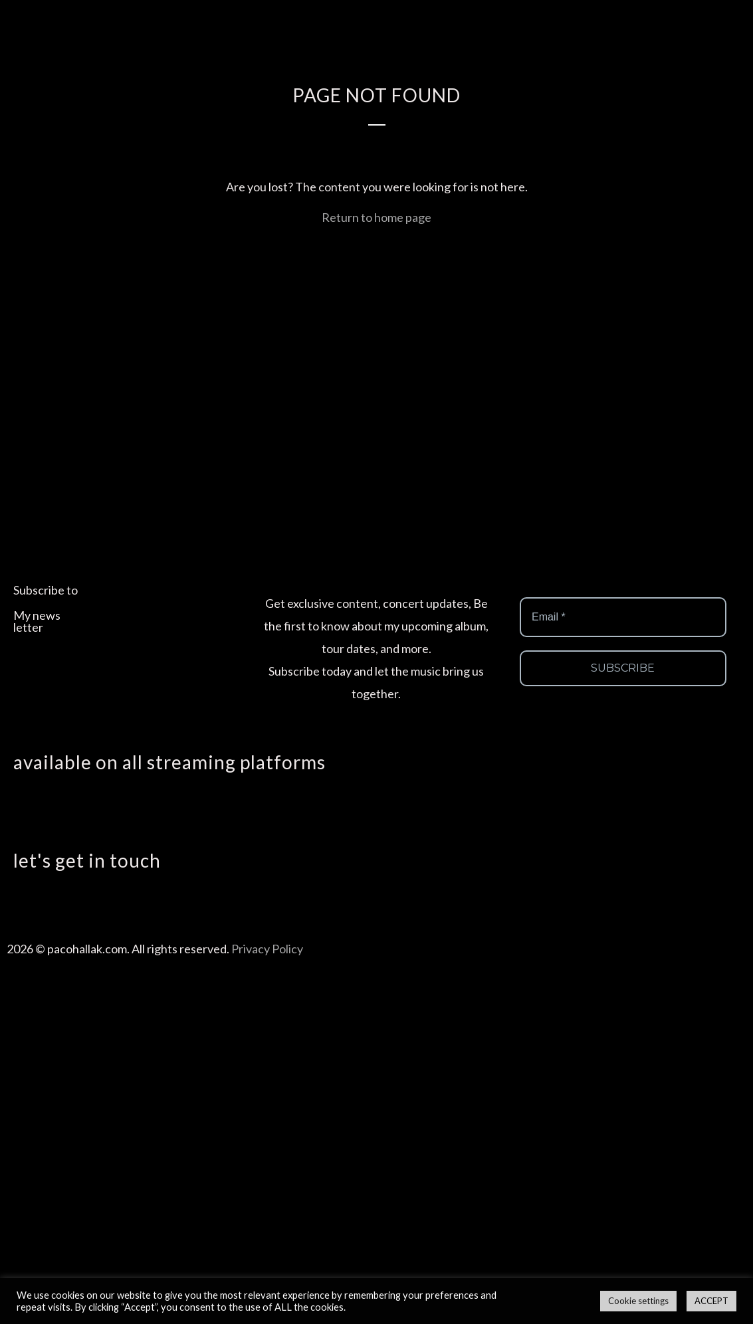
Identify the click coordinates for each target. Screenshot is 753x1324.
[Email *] (623, 617)
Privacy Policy (267, 948)
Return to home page (376, 217)
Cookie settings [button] (638, 1300)
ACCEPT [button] (711, 1300)
